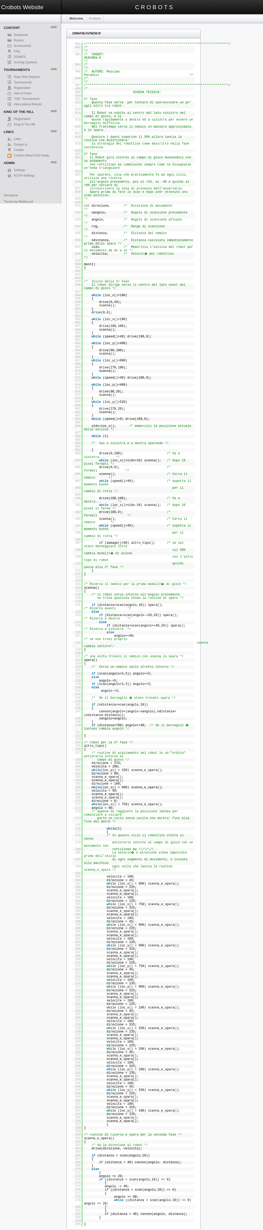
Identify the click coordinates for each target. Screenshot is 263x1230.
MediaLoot (26, 202)
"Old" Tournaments (27, 99)
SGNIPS (20, 57)
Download (21, 35)
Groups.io (20, 144)
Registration (22, 88)
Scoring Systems (25, 62)
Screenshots (22, 46)
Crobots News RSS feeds (31, 155)
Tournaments (23, 82)
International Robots (28, 104)
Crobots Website (22, 7)
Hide (54, 27)
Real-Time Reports (27, 77)
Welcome (76, 18)
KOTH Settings (24, 175)
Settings (19, 170)
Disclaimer (11, 195)
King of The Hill (24, 124)
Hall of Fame (23, 93)
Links (17, 139)
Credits (19, 150)
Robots (19, 40)
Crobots (95, 18)
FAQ (17, 51)
